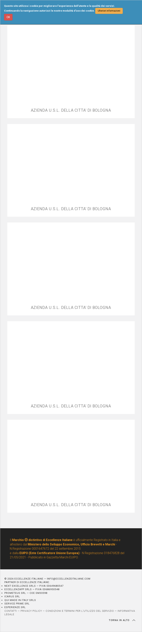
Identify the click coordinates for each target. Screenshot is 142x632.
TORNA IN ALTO (122, 620)
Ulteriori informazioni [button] (109, 10)
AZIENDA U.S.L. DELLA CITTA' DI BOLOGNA (71, 110)
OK (8, 17)
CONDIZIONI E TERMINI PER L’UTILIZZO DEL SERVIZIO (80, 610)
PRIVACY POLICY (31, 610)
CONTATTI (10, 610)
